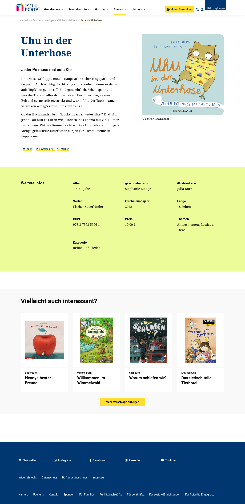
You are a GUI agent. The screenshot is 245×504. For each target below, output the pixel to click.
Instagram (62, 460)
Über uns (38, 494)
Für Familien (87, 494)
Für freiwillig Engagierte (199, 494)
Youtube (168, 460)
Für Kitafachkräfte (111, 494)
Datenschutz (49, 477)
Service (37, 20)
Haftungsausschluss (74, 477)
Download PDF (46, 149)
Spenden (68, 494)
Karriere (23, 494)
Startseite (24, 20)
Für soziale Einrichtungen (164, 494)
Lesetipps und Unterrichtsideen (60, 20)
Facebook (97, 460)
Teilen (27, 149)
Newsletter (28, 460)
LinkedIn (132, 460)
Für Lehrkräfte (135, 494)
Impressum (99, 477)
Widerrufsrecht (28, 477)
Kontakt (53, 494)
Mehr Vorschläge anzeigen (122, 402)
